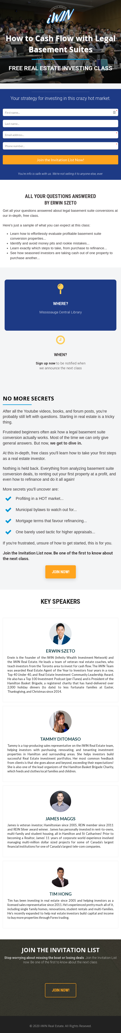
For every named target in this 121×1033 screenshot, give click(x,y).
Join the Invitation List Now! (60, 159)
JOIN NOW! (60, 571)
